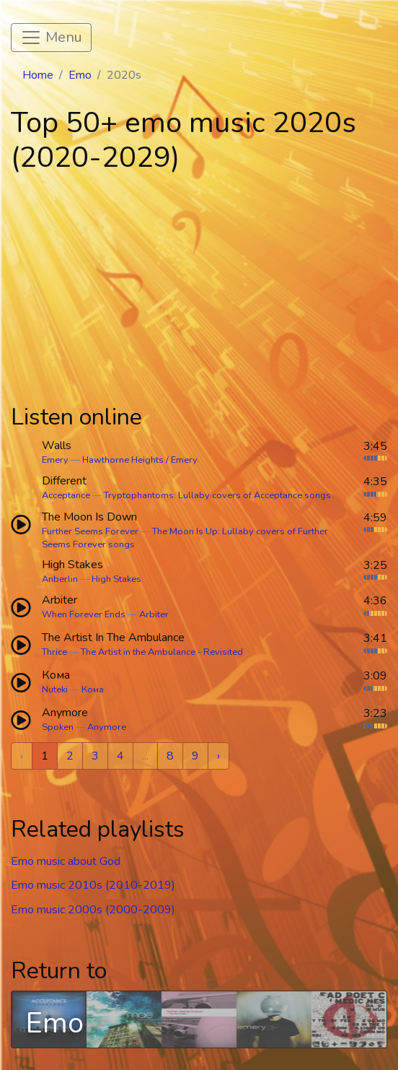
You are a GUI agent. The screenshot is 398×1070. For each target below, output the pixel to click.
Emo (80, 75)
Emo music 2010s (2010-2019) (93, 885)
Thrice (54, 651)
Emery (55, 459)
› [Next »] (218, 756)
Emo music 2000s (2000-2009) (93, 910)
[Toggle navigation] (51, 37)
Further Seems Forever (90, 531)
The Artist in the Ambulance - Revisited (162, 651)
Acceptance (66, 495)
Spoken (58, 727)
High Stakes (116, 579)
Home (37, 75)
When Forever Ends (83, 614)
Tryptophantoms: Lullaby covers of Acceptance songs (217, 495)
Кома (92, 689)
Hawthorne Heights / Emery (140, 459)
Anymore (106, 727)
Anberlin (60, 579)
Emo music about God (65, 861)
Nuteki (55, 689)
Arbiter (154, 614)
